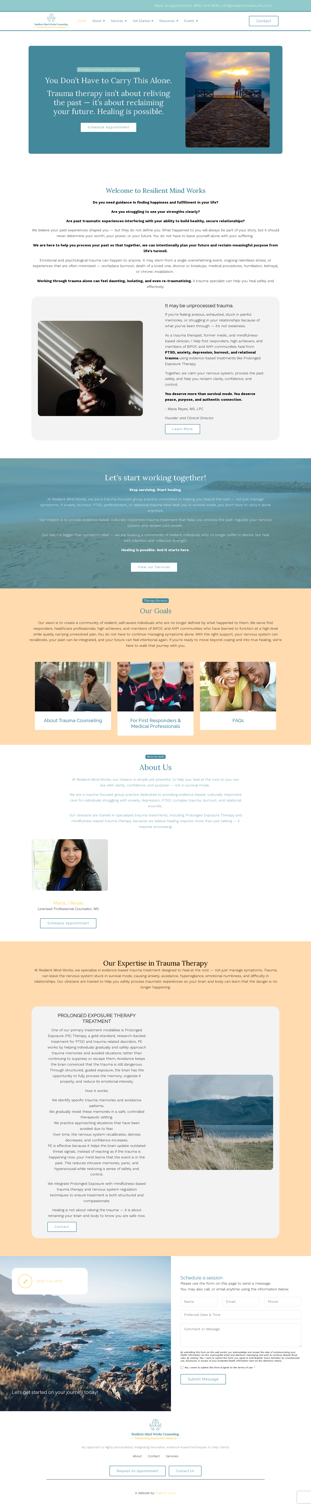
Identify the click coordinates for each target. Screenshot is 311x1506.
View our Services (154, 567)
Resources (167, 21)
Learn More (182, 429)
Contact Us (185, 1471)
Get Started (141, 21)
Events (189, 21)
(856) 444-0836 (206, 5)
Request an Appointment (137, 1471)
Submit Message (203, 1379)
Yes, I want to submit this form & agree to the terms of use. (219, 1368)
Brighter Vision (165, 1493)
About (96, 21)
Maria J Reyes (68, 903)
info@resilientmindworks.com (247, 5)
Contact (263, 21)
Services (117, 21)
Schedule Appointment (109, 127)
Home (81, 21)
